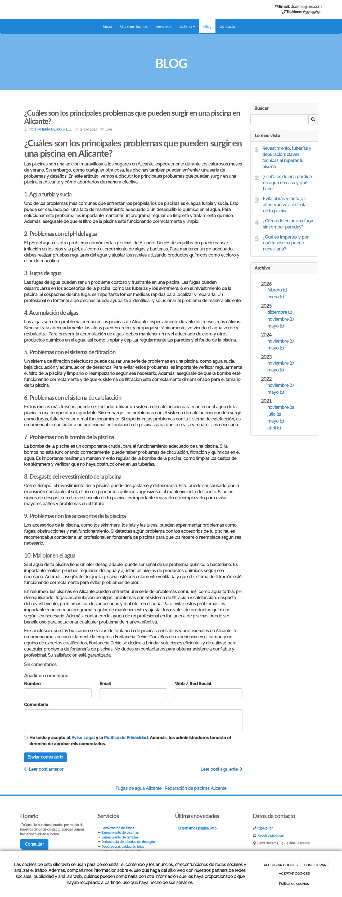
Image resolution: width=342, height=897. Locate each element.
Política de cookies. (294, 884)
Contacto (229, 26)
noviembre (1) (280, 319)
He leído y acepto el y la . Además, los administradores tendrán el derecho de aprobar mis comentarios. (130, 740)
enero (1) (275, 296)
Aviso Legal (83, 737)
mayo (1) (275, 326)
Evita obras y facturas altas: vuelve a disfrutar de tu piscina (285, 204)
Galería (187, 26)
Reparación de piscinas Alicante (195, 788)
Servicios (163, 26)
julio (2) (274, 414)
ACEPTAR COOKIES (294, 874)
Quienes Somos (132, 26)
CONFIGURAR (315, 865)
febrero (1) (277, 290)
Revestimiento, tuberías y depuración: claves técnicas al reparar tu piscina (286, 157)
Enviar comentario (45, 757)
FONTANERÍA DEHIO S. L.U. (50, 129)
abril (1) (274, 427)
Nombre (32, 683)
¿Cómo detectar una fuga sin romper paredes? (288, 224)
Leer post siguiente (221, 769)
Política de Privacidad (126, 737)
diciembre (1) (279, 312)
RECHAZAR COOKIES (281, 865)
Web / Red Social (193, 683)
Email (105, 683)
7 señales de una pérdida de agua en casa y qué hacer (287, 182)
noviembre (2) (280, 407)
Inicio (105, 26)
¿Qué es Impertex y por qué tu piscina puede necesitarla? (286, 243)
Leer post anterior (44, 769)
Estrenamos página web (197, 830)
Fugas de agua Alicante (138, 788)
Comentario (36, 704)
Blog (208, 26)
